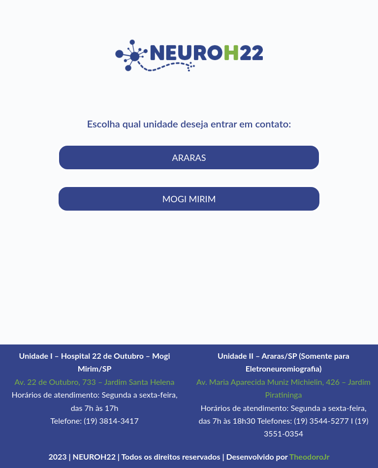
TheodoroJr (309, 456)
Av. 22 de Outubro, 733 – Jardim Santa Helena (95, 381)
